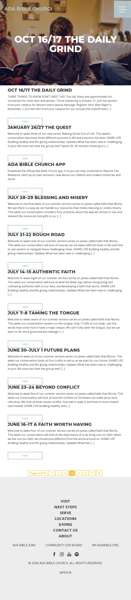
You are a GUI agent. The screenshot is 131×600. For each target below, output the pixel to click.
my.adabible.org (105, 545)
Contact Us (65, 530)
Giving (65, 524)
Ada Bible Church (27, 8)
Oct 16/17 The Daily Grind (40, 90)
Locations (65, 518)
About (65, 536)
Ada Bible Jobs (23, 545)
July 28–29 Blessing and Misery (48, 197)
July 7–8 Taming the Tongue (43, 313)
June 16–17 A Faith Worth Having (50, 424)
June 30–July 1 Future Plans (44, 350)
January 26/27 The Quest (39, 127)
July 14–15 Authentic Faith (41, 272)
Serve (65, 513)
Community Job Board (64, 545)
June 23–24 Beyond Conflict (44, 387)
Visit (65, 501)
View (25, 121)
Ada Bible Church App (37, 164)
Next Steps (65, 507)
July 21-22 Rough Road (36, 234)
